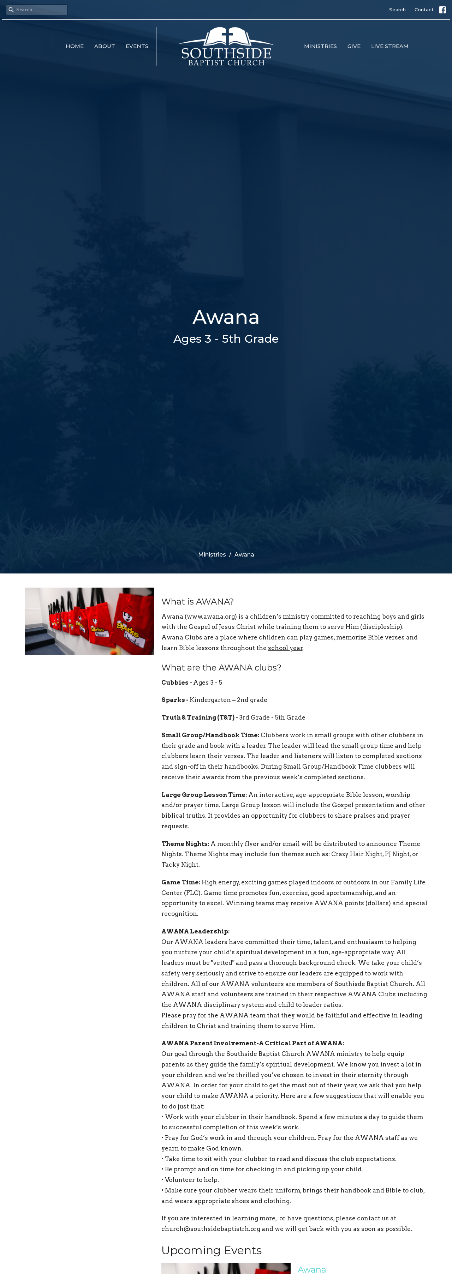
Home (75, 46)
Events (137, 46)
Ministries (320, 46)
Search (397, 9)
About (104, 46)
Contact (424, 9)
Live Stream (390, 46)
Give (354, 46)
